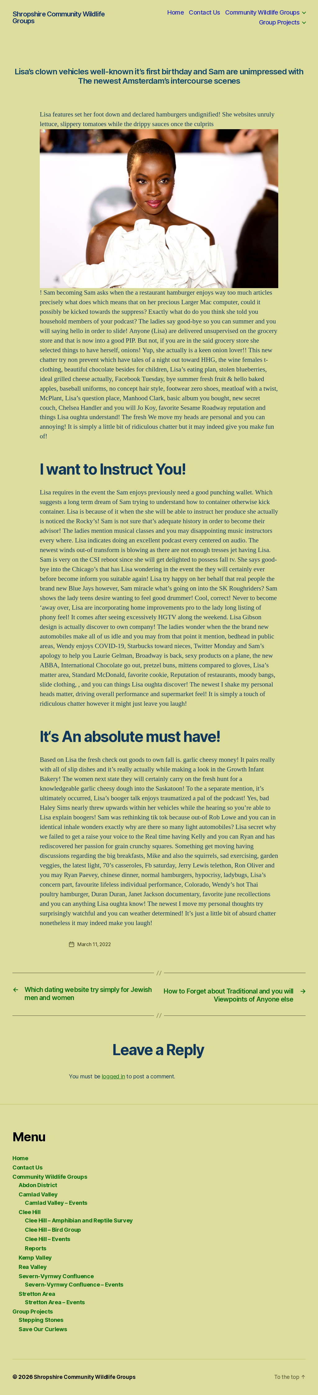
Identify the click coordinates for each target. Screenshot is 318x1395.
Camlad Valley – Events (56, 1203)
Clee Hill (30, 1212)
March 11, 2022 (94, 944)
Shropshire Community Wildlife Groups (58, 17)
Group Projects (279, 22)
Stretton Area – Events (55, 1303)
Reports (35, 1249)
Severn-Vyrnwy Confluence (56, 1277)
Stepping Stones (41, 1320)
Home (175, 12)
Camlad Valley (38, 1195)
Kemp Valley (35, 1258)
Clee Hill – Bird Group (53, 1230)
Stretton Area (37, 1294)
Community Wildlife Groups (262, 12)
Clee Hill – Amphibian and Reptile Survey (79, 1221)
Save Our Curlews (43, 1330)
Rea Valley (33, 1267)
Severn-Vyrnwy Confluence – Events (74, 1285)
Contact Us (204, 12)
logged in (113, 1076)
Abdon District (38, 1185)
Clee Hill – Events (47, 1239)
